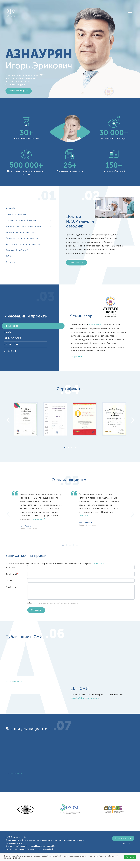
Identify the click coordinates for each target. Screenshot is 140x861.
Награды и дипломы (15, 214)
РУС (7, 16)
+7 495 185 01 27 (99, 564)
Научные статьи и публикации (21, 220)
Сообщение (11, 587)
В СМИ (8, 256)
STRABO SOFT (12, 338)
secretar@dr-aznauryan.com (85, 698)
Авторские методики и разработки (23, 226)
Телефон (9, 581)
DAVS (7, 332)
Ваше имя (10, 568)
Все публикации (13, 682)
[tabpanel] (25, 419)
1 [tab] (64, 447)
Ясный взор (11, 326)
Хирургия (10, 350)
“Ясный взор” (95, 325)
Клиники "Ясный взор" (16, 250)
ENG (13, 16)
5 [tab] (77, 545)
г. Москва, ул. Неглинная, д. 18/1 (40, 849)
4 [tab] (75, 447)
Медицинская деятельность (20, 232)
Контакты (10, 262)
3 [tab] (71, 447)
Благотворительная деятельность (23, 244)
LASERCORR (11, 344)
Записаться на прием (19, 91)
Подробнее (76, 262)
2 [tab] (68, 447)
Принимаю (130, 857)
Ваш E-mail (11, 574)
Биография (11, 208)
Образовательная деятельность (22, 238)
